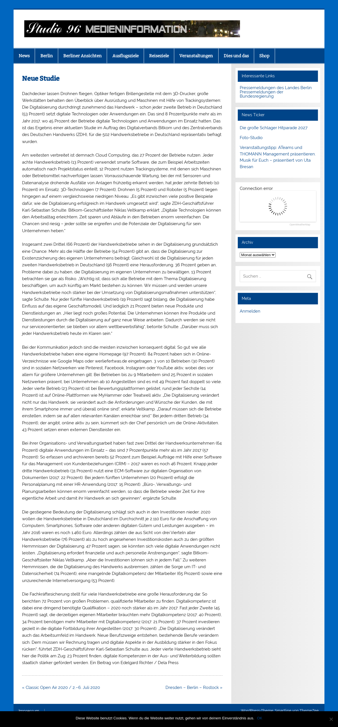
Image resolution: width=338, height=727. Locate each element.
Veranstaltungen (196, 55)
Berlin (46, 55)
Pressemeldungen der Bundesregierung (261, 94)
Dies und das (236, 55)
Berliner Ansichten (82, 55)
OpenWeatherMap (299, 224)
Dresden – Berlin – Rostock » (194, 687)
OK (259, 718)
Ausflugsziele (125, 55)
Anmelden (250, 311)
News (24, 55)
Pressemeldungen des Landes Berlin (276, 87)
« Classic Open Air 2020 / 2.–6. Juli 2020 (61, 687)
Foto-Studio (251, 137)
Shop (264, 55)
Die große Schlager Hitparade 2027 (274, 127)
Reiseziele (159, 55)
